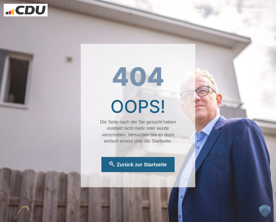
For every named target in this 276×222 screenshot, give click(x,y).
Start (172, 10)
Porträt (224, 10)
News (197, 10)
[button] (265, 211)
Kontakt (256, 10)
